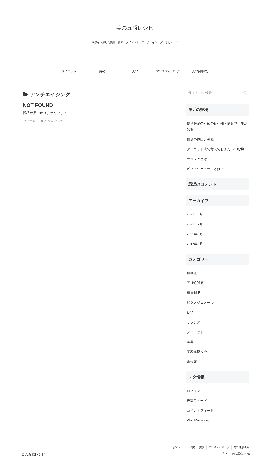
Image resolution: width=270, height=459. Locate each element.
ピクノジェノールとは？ (205, 169)
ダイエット (179, 447)
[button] (245, 93)
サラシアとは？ (198, 159)
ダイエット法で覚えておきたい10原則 (215, 149)
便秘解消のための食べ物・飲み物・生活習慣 (217, 126)
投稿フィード (197, 400)
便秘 (192, 447)
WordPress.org (198, 420)
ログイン (193, 391)
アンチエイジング (219, 447)
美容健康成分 (241, 447)
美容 (202, 447)
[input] (217, 93)
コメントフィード (200, 410)
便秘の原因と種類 (200, 139)
